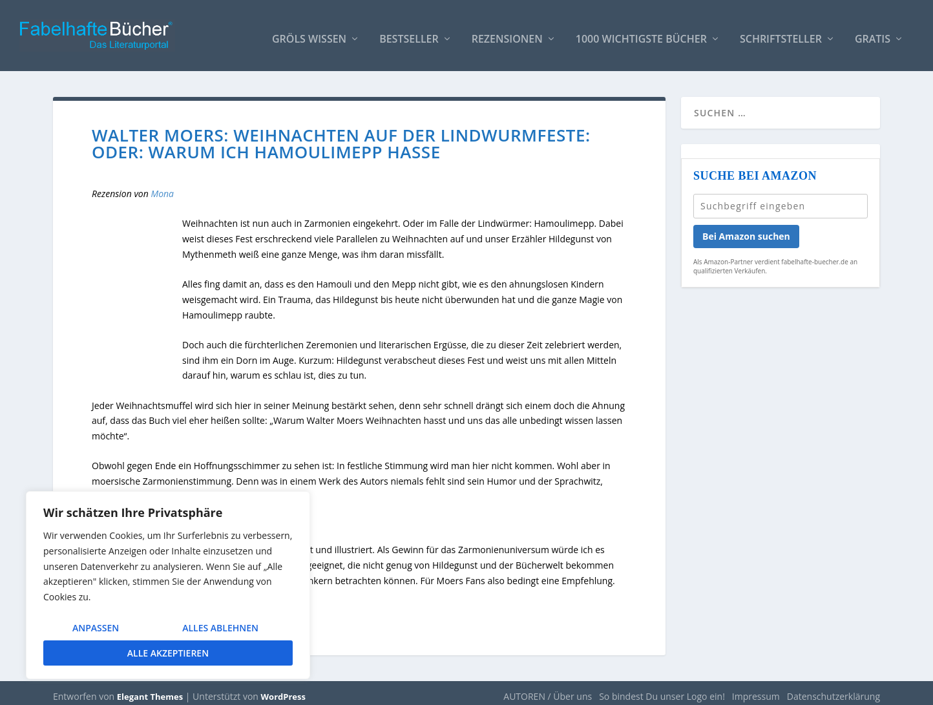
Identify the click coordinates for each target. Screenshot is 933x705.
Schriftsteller (781, 33)
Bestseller (409, 33)
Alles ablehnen (220, 628)
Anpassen (95, 628)
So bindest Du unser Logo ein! (662, 690)
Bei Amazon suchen (746, 230)
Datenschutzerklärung (833, 690)
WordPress (283, 690)
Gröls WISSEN (309, 33)
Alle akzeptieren (168, 653)
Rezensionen (507, 33)
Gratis (872, 33)
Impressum (756, 690)
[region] (168, 585)
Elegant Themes (150, 690)
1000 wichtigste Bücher (641, 33)
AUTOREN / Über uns (547, 690)
